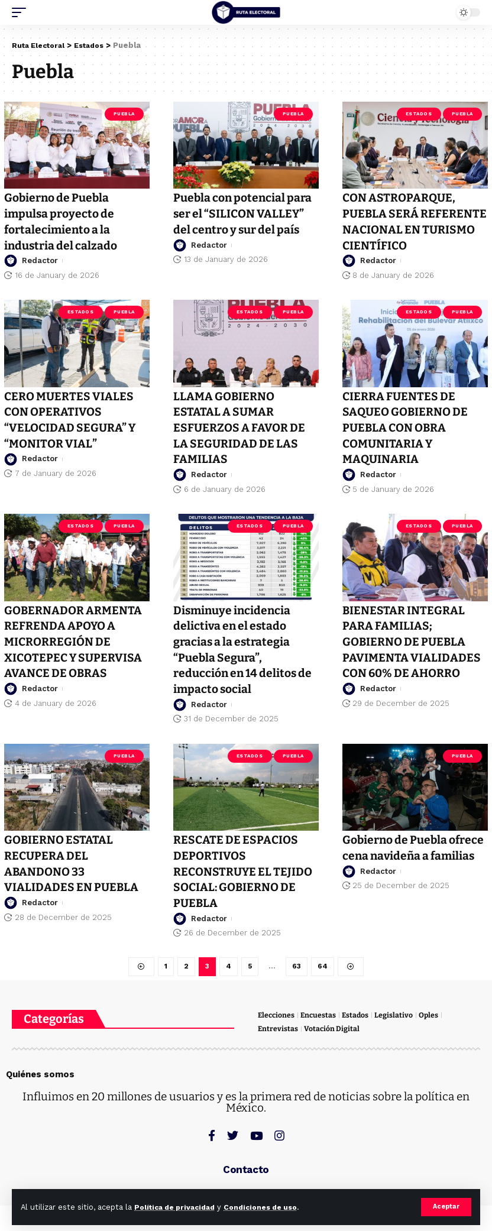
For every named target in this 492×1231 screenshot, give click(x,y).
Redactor (40, 258)
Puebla (124, 113)
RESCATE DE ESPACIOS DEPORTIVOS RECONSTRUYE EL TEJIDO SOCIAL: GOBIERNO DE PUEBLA (244, 864)
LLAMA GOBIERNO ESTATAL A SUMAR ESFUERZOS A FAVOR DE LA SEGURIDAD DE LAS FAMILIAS (241, 425)
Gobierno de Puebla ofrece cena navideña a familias (406, 849)
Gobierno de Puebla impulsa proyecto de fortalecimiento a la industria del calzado (62, 220)
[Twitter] (232, 1130)
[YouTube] (256, 1130)
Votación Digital (333, 1023)
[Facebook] (211, 1130)
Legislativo (397, 1008)
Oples (433, 1008)
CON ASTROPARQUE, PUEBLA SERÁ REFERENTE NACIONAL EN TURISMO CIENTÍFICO (412, 220)
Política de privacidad (178, 1207)
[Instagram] (279, 1130)
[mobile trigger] (22, 12)
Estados (419, 113)
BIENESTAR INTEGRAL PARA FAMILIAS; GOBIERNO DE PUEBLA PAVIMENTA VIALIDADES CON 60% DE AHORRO (411, 637)
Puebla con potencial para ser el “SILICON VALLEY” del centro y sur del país (245, 212)
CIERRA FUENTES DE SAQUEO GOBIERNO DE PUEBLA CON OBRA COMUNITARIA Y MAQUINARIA (407, 425)
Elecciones (277, 1008)
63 (297, 959)
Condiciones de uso (271, 1207)
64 (323, 959)
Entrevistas (278, 1023)
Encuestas (320, 1008)
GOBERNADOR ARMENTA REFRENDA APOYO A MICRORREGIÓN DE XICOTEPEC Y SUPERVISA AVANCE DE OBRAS (75, 637)
